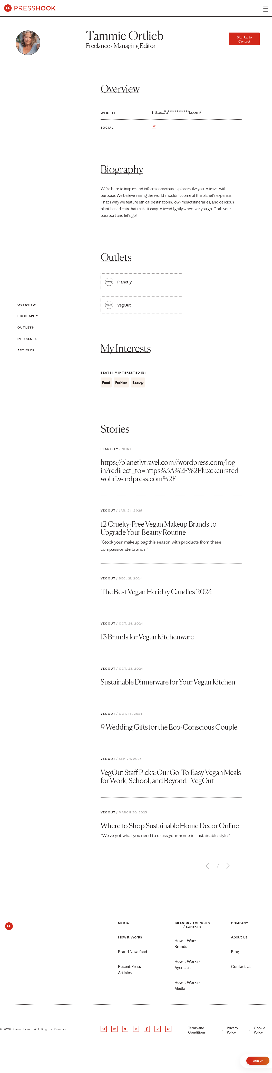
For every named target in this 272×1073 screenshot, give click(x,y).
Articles (26, 350)
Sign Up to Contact (244, 39)
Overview (26, 304)
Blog (235, 951)
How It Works (130, 937)
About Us (239, 937)
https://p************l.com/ (176, 112)
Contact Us (241, 966)
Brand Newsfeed (132, 951)
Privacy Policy (232, 1030)
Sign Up (258, 1060)
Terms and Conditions (197, 1030)
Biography (27, 316)
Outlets (25, 327)
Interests (27, 339)
